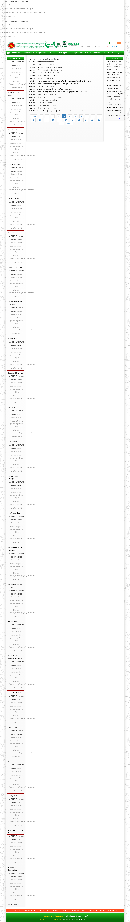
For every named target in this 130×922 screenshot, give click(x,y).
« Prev (34, 116)
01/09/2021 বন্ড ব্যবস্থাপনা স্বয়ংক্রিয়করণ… (42, 86)
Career (113, 43)
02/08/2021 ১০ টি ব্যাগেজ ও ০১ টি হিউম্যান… (44, 105)
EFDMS (107, 53)
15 (53, 120)
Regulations (41, 53)
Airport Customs (13, 904)
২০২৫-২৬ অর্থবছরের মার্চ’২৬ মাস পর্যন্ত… (113, 68)
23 (61, 124)
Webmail (96, 46)
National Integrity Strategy (13, 477)
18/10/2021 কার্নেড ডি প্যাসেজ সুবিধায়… (42, 65)
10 (93, 116)
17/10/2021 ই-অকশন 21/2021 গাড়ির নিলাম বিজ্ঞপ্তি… (46, 67)
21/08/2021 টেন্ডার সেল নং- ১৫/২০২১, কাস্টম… (44, 94)
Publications (95, 53)
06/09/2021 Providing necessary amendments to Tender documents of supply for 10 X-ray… (60, 81)
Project (83, 53)
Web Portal (104, 43)
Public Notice (12, 407)
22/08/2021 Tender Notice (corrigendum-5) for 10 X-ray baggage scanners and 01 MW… (59, 92)
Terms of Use (43, 910)
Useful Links (17, 910)
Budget (75, 53)
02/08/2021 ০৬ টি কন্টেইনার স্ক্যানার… (41, 103)
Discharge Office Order (15, 373)
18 (72, 120)
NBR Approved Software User (13, 868)
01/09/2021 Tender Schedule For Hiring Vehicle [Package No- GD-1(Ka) (53, 84)
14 (46, 120)
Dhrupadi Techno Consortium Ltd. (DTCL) (76, 919)
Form (52, 53)
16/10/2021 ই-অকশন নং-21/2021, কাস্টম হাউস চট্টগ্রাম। (46, 73)
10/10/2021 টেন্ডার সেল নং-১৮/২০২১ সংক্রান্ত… (44, 75)
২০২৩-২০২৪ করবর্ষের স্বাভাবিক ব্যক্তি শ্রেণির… (114, 62)
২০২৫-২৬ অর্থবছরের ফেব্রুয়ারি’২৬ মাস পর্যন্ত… (114, 98)
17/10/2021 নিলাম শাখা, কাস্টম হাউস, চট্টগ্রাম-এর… (45, 70)
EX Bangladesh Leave (15, 267)
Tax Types (63, 53)
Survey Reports (13, 727)
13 (40, 120)
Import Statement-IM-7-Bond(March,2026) (115, 87)
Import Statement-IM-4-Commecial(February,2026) (115, 114)
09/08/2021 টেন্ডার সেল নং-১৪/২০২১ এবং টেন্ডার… (45, 97)
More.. (121, 118)
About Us (16, 53)
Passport (11, 233)
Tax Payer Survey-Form (89, 43)
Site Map (55, 910)
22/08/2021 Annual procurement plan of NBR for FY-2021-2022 (50, 89)
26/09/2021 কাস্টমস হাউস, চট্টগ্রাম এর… (42, 78)
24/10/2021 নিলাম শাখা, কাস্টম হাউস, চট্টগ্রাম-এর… (45, 59)
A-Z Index (65, 910)
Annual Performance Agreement (15, 549)
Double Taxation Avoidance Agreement (15, 657)
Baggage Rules (13, 621)
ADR (9, 761)
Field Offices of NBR (15, 164)
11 (99, 116)
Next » (69, 124)
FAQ (82, 46)
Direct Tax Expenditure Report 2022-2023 (114, 73)
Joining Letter (12, 339)
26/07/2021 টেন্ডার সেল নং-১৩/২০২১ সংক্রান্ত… (44, 108)
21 (92, 120)
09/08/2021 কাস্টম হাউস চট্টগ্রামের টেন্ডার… (43, 100)
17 (66, 120)
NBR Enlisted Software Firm (15, 831)
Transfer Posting (13, 198)
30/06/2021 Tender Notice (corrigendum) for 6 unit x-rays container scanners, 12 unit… (58, 111)
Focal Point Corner (14, 130)
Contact (89, 46)
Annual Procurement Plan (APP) (15, 586)
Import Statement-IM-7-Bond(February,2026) (115, 109)
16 (59, 120)
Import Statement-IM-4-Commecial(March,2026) (115, 92)
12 (33, 120)
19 (79, 120)
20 (86, 120)
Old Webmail (112, 910)
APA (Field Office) (14, 513)
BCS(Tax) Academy (78, 910)
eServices (28, 53)
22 (99, 120)
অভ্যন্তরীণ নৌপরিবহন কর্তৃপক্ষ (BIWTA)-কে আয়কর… (113, 80)
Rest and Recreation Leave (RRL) (15, 303)
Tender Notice (12, 442)
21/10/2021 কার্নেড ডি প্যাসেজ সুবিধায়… (42, 62)
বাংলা (119, 43)
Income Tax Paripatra (15, 693)
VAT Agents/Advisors (15, 796)
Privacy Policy (30, 910)
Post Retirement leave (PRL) (15, 94)
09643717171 (73, 44)
